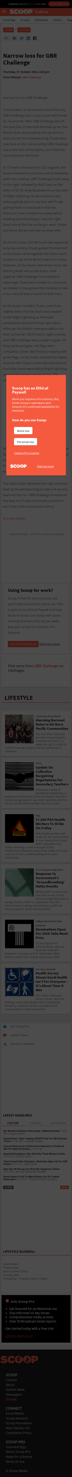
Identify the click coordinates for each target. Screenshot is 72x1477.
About (10, 1384)
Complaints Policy (18, 1432)
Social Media (15, 1413)
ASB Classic (30, 1164)
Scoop (8, 29)
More (64, 1187)
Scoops (25, 20)
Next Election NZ (18, 1428)
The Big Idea (11, 1275)
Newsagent (14, 1394)
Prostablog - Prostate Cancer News (25, 1278)
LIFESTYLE (19, 698)
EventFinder (10, 1264)
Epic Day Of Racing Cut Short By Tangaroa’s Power (31, 1169)
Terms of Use (15, 1461)
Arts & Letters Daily (15, 1271)
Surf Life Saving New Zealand (31, 1171)
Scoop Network (17, 1418)
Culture (24, 29)
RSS (8, 1187)
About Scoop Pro (18, 1451)
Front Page (9, 20)
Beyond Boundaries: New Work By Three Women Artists (34, 1154)
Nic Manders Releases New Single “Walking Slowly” (31, 1131)
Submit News (15, 1389)
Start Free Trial (59, 4)
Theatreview (11, 1268)
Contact (11, 1379)
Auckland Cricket (33, 1141)
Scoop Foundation (19, 1423)
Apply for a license (19, 1456)
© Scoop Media (17, 1470)
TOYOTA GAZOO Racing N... (43, 1179)
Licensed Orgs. (16, 1446)
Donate (11, 1399)
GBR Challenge (31, 77)
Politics (57, 20)
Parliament (41, 20)
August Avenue (17, 1133)
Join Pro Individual (23, 644)
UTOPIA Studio (23, 1156)
